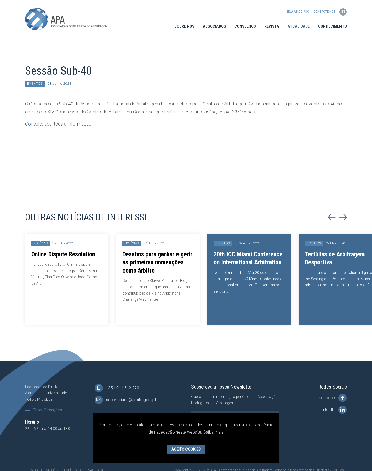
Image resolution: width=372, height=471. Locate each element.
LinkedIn (333, 410)
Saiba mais (213, 432)
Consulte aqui (39, 124)
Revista (271, 26)
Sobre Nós (184, 26)
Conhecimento (332, 26)
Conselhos (245, 26)
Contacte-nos (324, 12)
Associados (214, 26)
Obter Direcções (47, 410)
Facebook (331, 398)
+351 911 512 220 (117, 388)
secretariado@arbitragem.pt (125, 400)
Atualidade (299, 26)
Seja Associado (297, 12)
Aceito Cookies (186, 449)
